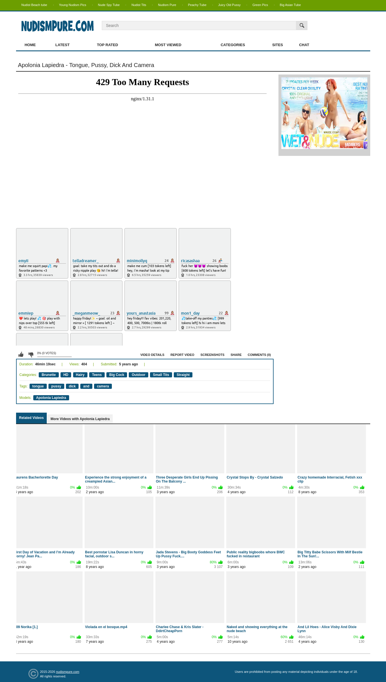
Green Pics (260, 5)
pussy (56, 386)
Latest (62, 45)
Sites (277, 45)
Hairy (80, 375)
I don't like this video (31, 354)
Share (236, 354)
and (86, 386)
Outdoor (138, 375)
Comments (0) (259, 354)
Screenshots (212, 354)
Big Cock (116, 375)
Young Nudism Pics (72, 5)
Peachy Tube (197, 5)
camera (103, 386)
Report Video (182, 354)
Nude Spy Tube (109, 5)
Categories (233, 45)
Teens (97, 375)
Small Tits (161, 375)
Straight (183, 375)
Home (30, 45)
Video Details (153, 354)
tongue (38, 386)
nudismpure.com (67, 671)
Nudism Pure (167, 5)
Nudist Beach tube (34, 5)
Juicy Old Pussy (229, 5)
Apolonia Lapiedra (51, 398)
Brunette (49, 375)
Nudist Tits (138, 5)
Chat (304, 45)
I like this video (21, 354)
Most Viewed (168, 45)
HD (65, 375)
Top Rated (107, 45)
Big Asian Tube (290, 5)
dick (72, 386)
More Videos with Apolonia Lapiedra (80, 419)
